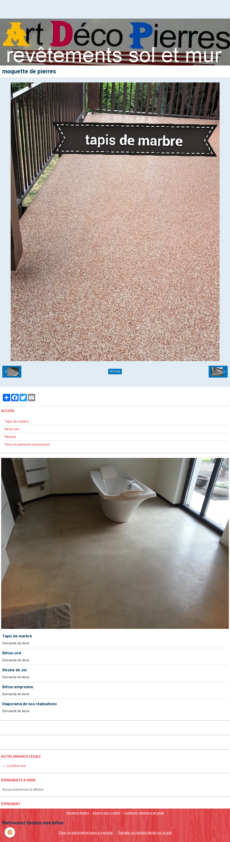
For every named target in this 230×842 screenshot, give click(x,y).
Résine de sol (14, 670)
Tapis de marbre (17, 421)
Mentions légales (77, 813)
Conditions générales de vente (144, 813)
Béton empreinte (17, 687)
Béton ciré (12, 429)
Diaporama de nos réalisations (29, 704)
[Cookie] (10, 832)
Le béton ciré (16, 766)
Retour (115, 371)
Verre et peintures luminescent (27, 444)
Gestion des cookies (106, 813)
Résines (10, 437)
